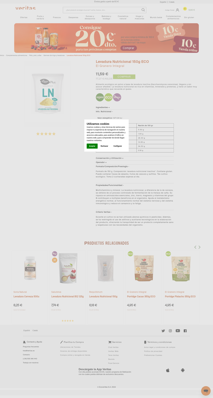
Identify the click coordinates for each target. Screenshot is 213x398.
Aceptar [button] (92, 146)
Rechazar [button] (104, 146)
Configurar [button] (117, 146)
